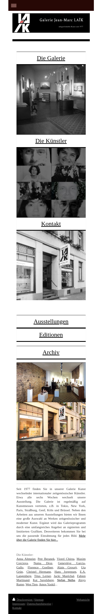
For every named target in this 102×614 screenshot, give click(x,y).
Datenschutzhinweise (39, 603)
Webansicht (83, 599)
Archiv (51, 352)
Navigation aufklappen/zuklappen (51, 5)
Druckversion (22, 599)
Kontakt (51, 223)
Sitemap (39, 599)
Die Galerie (51, 58)
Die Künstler (51, 140)
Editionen (51, 334)
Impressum (18, 603)
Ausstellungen (51, 321)
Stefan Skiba (66, 580)
